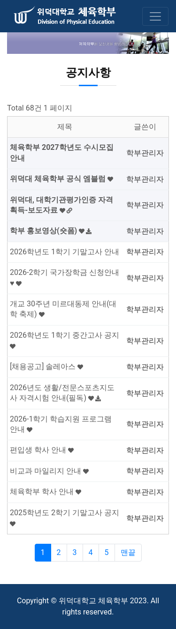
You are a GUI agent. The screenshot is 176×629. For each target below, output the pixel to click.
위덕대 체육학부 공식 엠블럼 (61, 178)
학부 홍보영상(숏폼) (51, 230)
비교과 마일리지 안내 (49, 470)
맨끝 (128, 552)
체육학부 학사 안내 (45, 491)
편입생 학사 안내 (42, 449)
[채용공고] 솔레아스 (46, 366)
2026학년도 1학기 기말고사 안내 (64, 251)
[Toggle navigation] (155, 16)
